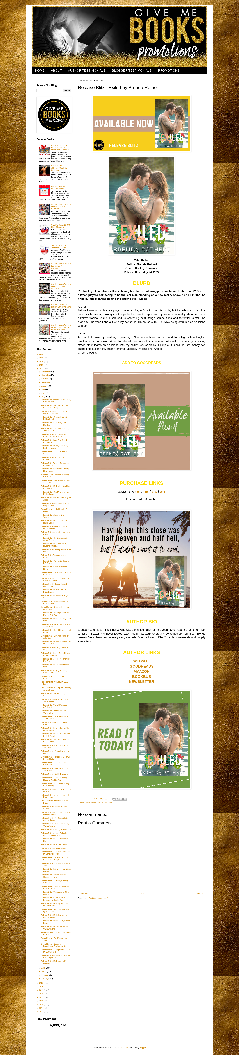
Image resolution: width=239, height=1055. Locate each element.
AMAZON (142, 671)
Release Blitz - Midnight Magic (53, 848)
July (43, 389)
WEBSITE (141, 661)
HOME (40, 70)
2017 (41, 997)
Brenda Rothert (90, 803)
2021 (41, 983)
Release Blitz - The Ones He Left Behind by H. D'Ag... (54, 406)
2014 (41, 1008)
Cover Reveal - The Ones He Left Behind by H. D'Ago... (54, 859)
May (43, 397)
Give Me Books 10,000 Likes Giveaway (60, 226)
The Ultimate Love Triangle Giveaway (58, 246)
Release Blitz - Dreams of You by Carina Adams (54, 928)
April (43, 968)
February (45, 975)
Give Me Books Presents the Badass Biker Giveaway (61, 286)
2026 (41, 354)
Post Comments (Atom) (98, 898)
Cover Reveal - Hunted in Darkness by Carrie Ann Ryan (55, 853)
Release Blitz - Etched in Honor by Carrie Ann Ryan (55, 579)
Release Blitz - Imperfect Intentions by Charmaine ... (55, 527)
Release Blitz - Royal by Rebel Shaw (56, 829)
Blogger (143, 1048)
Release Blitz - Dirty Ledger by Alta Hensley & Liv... (55, 729)
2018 (41, 994)
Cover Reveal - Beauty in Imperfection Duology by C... (53, 945)
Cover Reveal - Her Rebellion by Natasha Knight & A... (54, 779)
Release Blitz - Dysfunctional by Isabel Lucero (54, 522)
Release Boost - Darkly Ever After (54, 774)
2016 (41, 1001)
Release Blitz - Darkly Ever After (54, 845)
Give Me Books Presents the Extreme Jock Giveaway (61, 207)
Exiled (99, 803)
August (44, 386)
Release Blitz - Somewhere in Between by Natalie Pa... (53, 899)
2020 (41, 987)
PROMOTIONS (169, 70)
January (44, 979)
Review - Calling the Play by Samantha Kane (61, 306)
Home (142, 894)
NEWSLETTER (141, 681)
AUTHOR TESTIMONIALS (86, 70)
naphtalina (124, 1048)
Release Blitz (107, 803)
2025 (41, 358)
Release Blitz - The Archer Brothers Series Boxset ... (55, 625)
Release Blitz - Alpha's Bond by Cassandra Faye (53, 876)
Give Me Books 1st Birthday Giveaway (59, 187)
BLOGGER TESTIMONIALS (132, 70)
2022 (41, 369)
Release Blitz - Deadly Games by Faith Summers (54, 447)
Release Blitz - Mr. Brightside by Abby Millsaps (54, 916)
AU (162, 492)
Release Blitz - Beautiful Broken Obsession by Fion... (54, 412)
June (43, 393)
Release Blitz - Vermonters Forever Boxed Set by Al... (55, 740)
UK (146, 492)
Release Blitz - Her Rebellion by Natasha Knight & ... (54, 545)
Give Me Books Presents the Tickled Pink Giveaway (61, 266)
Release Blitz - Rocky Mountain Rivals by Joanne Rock (53, 435)
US (137, 492)
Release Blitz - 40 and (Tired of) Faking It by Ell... (54, 418)
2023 (41, 365)
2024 (41, 361)
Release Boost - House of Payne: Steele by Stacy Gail (60, 168)
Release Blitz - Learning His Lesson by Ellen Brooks (55, 905)
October (44, 379)
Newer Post (83, 894)
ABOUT (56, 70)
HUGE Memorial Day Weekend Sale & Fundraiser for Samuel (60, 147)
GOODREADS (141, 666)
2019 (41, 990)
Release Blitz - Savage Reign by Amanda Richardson (54, 834)
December (45, 372)
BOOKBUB (141, 676)
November (45, 375)
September (46, 382)
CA (154, 492)
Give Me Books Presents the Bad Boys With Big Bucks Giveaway (61, 327)
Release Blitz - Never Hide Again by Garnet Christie (55, 813)
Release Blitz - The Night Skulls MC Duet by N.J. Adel (55, 614)
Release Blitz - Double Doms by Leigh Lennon (54, 591)
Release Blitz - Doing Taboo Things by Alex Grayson (55, 654)
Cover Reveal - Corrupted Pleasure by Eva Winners (55, 951)
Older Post (200, 894)
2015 (41, 1004)
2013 (41, 1011)
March (44, 971)
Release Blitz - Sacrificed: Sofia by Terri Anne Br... (55, 429)
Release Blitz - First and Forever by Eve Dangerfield (55, 956)
